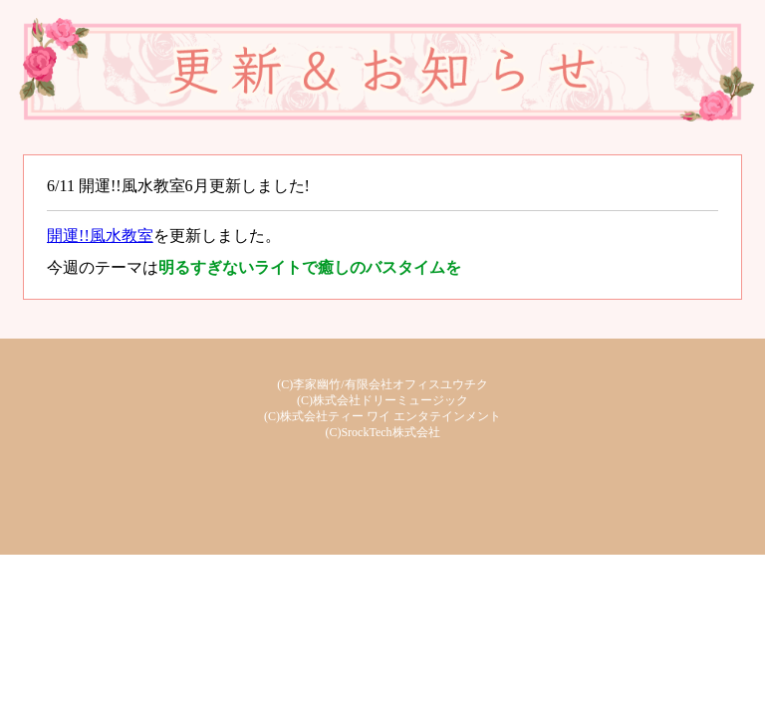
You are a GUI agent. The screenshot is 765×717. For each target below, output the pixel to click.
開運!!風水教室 (100, 235)
